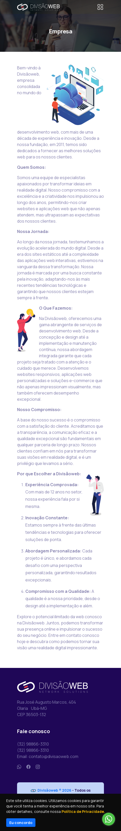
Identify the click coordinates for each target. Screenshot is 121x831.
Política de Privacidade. (83, 811)
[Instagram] (38, 767)
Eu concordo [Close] (20, 822)
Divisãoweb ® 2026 (51, 790)
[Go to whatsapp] (108, 819)
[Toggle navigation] (100, 7)
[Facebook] (28, 767)
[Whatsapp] (19, 767)
